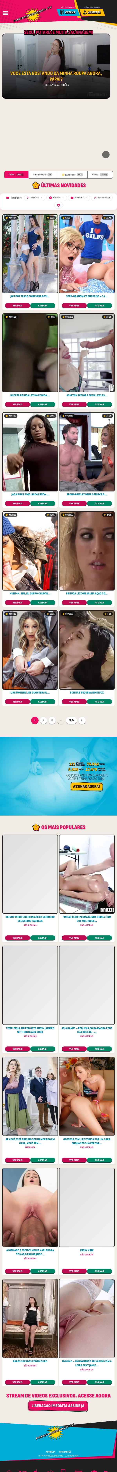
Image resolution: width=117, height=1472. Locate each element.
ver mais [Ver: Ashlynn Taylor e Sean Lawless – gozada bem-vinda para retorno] (74, 343)
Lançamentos (42, 113)
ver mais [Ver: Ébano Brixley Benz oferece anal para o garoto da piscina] (74, 442)
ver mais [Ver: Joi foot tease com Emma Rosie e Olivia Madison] (17, 244)
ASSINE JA (50, 1390)
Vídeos (100, 113)
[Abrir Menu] (5, 13)
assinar (42, 244)
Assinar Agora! (86, 724)
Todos (16, 113)
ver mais (17, 876)
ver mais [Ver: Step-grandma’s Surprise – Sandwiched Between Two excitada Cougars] (74, 244)
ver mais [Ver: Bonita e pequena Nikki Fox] (74, 640)
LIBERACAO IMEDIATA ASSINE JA (58, 1344)
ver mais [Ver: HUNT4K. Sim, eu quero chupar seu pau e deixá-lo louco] (17, 541)
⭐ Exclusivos (72, 113)
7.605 (73, 659)
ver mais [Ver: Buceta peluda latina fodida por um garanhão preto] (17, 343)
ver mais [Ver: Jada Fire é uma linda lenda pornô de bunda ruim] (17, 442)
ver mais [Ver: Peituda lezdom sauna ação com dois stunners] (74, 541)
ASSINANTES (65, 1390)
